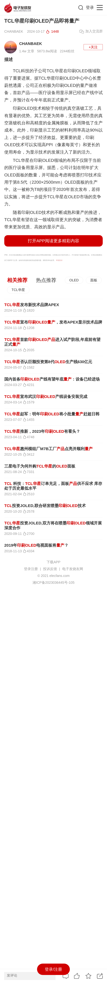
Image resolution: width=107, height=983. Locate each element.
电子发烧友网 (72, 569)
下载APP (53, 562)
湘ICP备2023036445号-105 (53, 582)
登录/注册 (53, 969)
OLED (74, 280)
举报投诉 (59, 260)
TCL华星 (18, 290)
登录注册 (31, 569)
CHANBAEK (30, 43)
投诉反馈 (50, 569)
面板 (93, 280)
